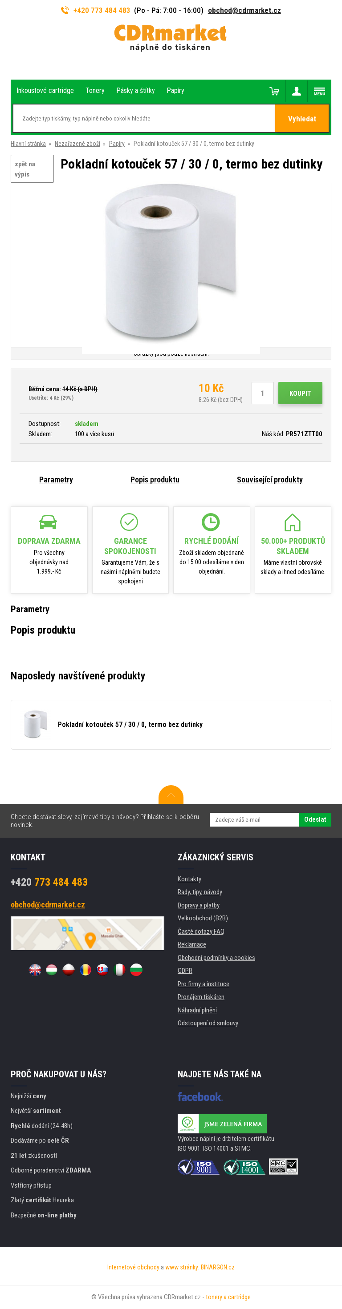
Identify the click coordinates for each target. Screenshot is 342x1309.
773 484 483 (49, 882)
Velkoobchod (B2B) (203, 918)
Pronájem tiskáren (201, 997)
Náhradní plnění (197, 1010)
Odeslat (315, 819)
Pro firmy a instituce (203, 984)
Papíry (117, 143)
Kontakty (189, 879)
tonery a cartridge (228, 1297)
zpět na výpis (25, 169)
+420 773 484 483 (95, 10)
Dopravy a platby (199, 905)
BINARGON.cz (218, 1267)
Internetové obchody (133, 1267)
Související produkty (270, 479)
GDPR (185, 971)
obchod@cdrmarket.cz (244, 10)
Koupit (300, 393)
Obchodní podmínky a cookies (216, 958)
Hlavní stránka (28, 143)
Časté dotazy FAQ (201, 932)
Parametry (56, 479)
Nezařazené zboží (77, 143)
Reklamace (192, 944)
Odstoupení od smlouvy (208, 1023)
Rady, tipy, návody (200, 892)
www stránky (181, 1267)
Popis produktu (154, 479)
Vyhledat (302, 118)
